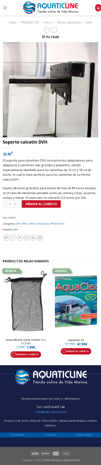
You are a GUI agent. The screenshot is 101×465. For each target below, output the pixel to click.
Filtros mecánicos (69, 22)
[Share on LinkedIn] (40, 238)
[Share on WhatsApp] (6, 238)
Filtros (48, 22)
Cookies (50, 435)
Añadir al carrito (41, 204)
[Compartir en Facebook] (13, 238)
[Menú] (5, 7)
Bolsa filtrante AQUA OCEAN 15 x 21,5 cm (26, 341)
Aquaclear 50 (76, 340)
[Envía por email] (26, 238)
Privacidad (17, 435)
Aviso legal (84, 435)
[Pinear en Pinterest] (33, 238)
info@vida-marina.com (51, 412)
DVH (89, 22)
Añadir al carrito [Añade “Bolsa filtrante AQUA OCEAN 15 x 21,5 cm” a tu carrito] (27, 354)
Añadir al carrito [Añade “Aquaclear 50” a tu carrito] (77, 351)
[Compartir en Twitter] (20, 238)
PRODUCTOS (30, 22)
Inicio (12, 22)
